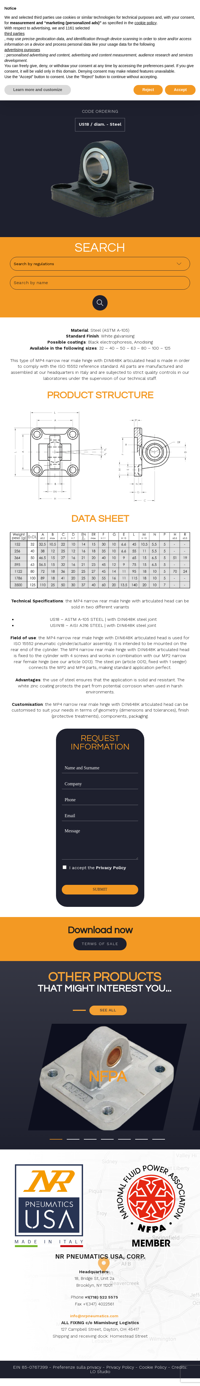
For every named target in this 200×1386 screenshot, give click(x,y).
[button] (56, 1146)
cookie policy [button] (146, 23)
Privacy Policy (111, 870)
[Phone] (100, 802)
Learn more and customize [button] (37, 89)
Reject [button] (148, 89)
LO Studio (100, 1379)
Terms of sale (100, 948)
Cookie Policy (153, 1375)
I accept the (97, 870)
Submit (100, 892)
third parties (14, 33)
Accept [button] (180, 89)
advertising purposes (22, 50)
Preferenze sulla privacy (77, 1375)
